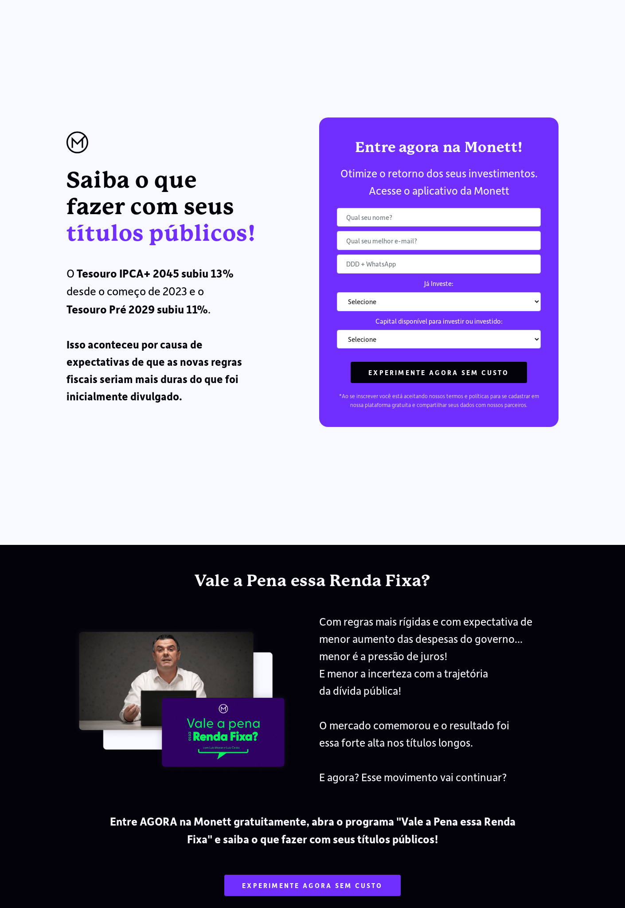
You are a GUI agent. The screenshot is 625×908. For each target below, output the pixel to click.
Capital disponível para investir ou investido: (439, 321)
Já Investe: (438, 283)
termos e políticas (467, 395)
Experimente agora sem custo (438, 372)
